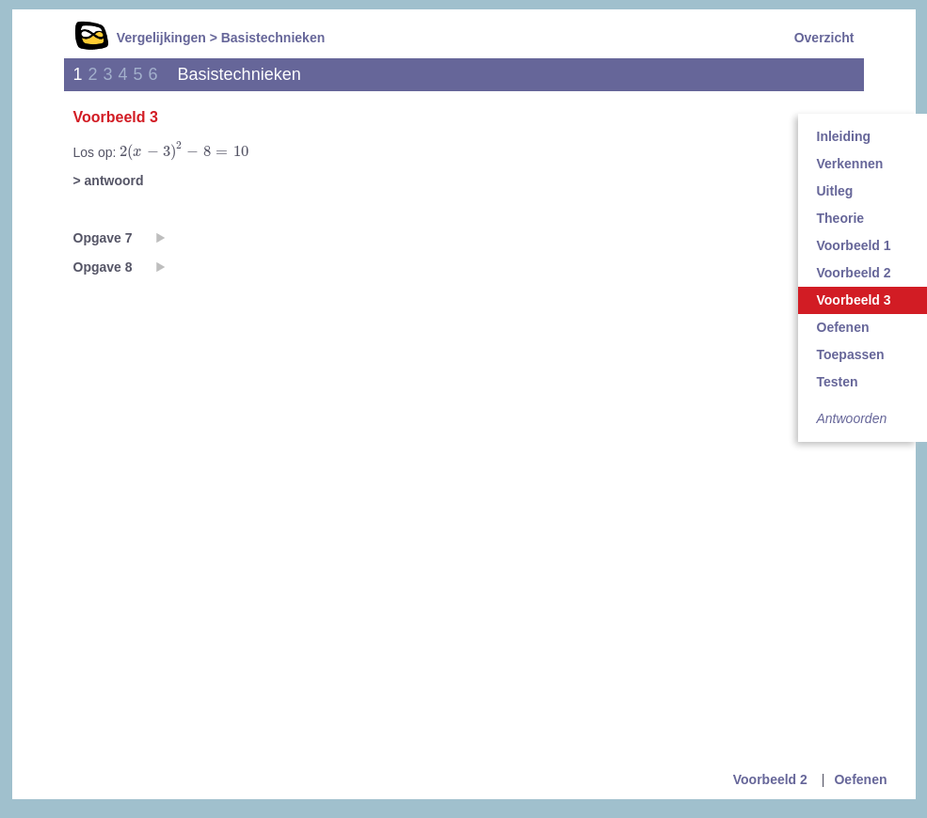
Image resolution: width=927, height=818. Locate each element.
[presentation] (184, 151)
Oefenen (860, 779)
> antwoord (108, 180)
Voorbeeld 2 (770, 779)
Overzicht (824, 37)
